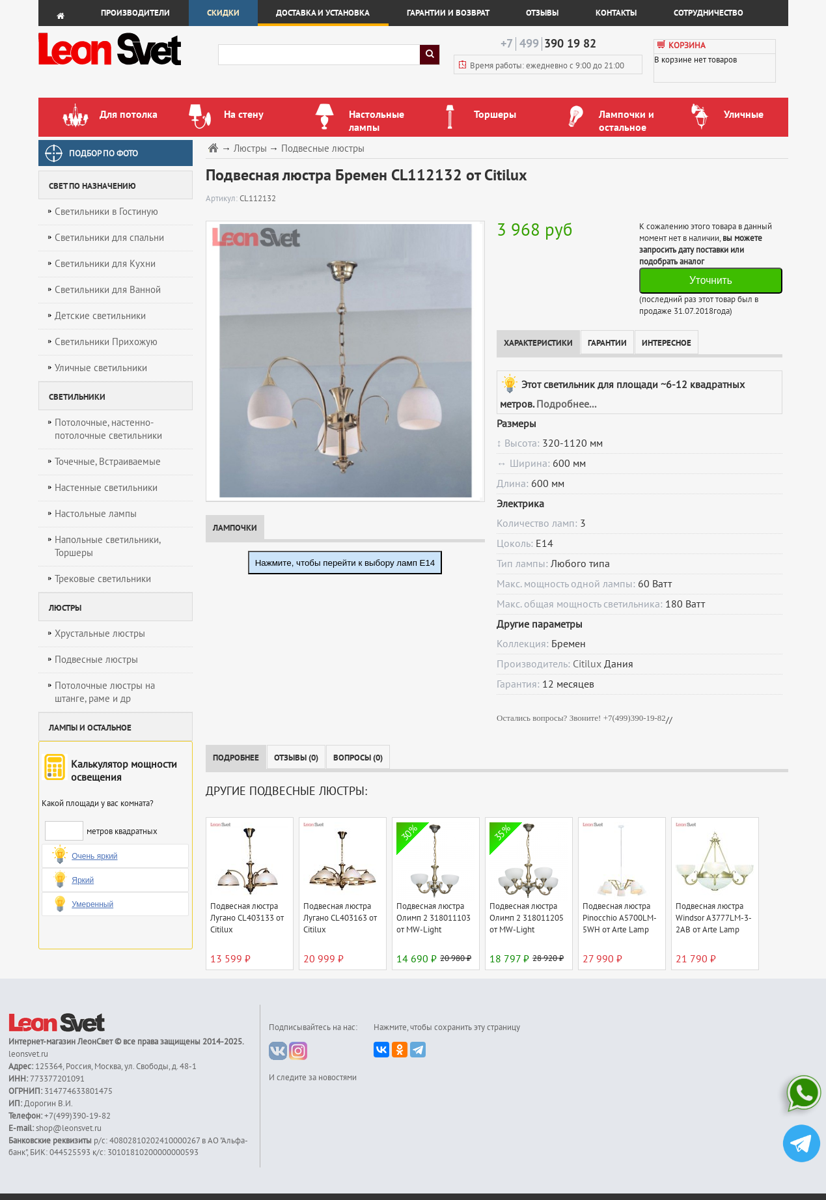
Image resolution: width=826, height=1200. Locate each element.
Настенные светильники (106, 488)
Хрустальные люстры (100, 633)
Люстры (250, 148)
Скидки (223, 13)
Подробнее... (566, 404)
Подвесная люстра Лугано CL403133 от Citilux (247, 918)
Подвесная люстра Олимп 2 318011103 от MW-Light (433, 918)
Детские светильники (100, 316)
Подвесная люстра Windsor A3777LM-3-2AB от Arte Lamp (714, 918)
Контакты (616, 13)
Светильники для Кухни (105, 264)
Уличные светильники (101, 368)
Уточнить (710, 280)
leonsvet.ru (28, 1054)
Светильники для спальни (109, 238)
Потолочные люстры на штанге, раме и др (105, 692)
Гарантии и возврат (448, 13)
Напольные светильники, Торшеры (108, 546)
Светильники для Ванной (108, 290)
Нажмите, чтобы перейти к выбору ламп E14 (345, 563)
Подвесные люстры (96, 659)
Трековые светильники (103, 579)
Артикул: (223, 198)
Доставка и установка (323, 13)
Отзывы (542, 13)
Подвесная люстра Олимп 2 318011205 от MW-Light (526, 918)
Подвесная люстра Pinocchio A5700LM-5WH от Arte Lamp (620, 918)
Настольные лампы (96, 514)
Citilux (587, 664)
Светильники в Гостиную (106, 211)
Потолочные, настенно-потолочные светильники (108, 429)
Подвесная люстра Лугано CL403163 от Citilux (340, 918)
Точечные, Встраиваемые (108, 461)
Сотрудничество (708, 13)
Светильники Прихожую (106, 342)
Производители (135, 13)
